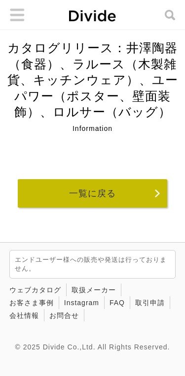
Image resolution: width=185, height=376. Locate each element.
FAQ (117, 303)
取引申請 (150, 303)
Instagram (81, 303)
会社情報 (24, 315)
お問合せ (64, 315)
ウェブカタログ (35, 290)
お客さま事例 (31, 303)
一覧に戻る (92, 193)
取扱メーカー (94, 290)
